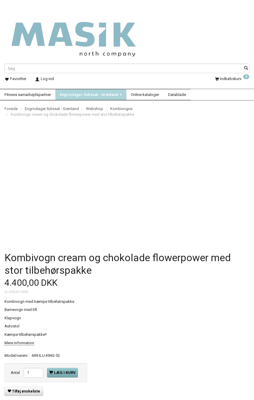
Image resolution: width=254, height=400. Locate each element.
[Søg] (246, 68)
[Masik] (83, 34)
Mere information (19, 342)
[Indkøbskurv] (232, 78)
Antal (16, 372)
